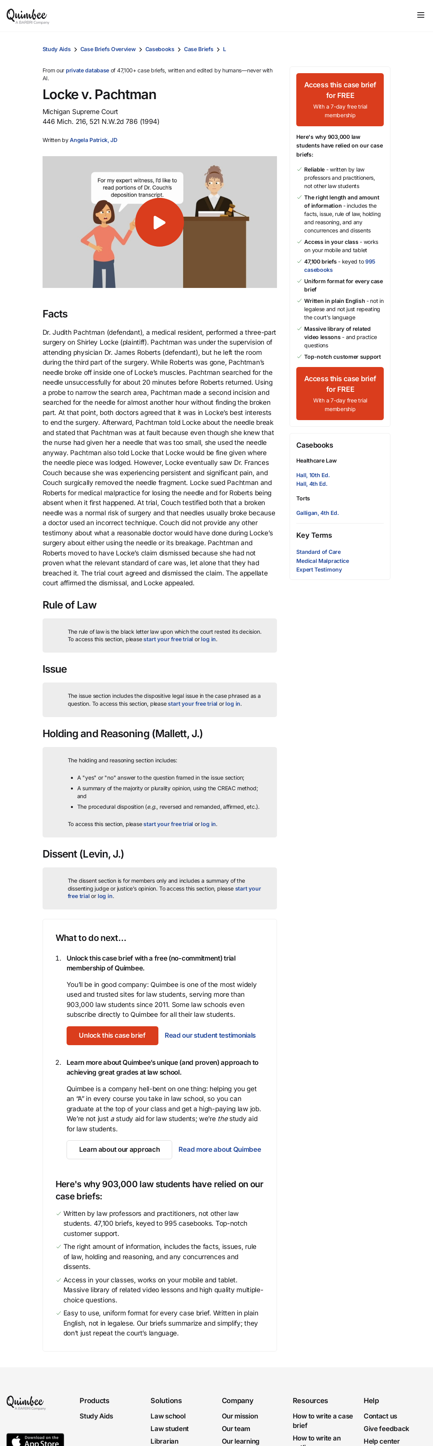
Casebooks (160, 49)
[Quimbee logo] (28, 16)
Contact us (380, 1416)
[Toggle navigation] (421, 15)
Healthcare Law (316, 460)
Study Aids (57, 49)
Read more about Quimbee (219, 1149)
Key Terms (314, 535)
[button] (93, 140)
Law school (168, 1416)
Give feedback (386, 1429)
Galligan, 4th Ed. (317, 512)
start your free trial (168, 639)
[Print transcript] (382, 49)
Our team (236, 1429)
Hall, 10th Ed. (312, 475)
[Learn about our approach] (120, 1149)
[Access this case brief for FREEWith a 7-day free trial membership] (340, 99)
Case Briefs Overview (108, 49)
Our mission (240, 1416)
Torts (303, 498)
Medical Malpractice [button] (322, 560)
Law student (170, 1429)
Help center (382, 1441)
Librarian (164, 1441)
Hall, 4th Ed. (311, 483)
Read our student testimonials (210, 1035)
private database (87, 70)
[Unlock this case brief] (112, 1035)
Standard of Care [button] (318, 551)
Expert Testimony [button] (319, 569)
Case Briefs (199, 49)
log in (208, 639)
